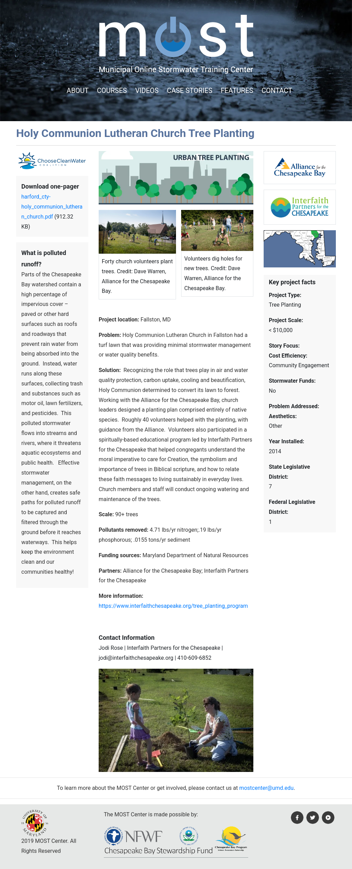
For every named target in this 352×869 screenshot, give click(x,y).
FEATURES (237, 90)
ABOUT (78, 90)
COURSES (112, 90)
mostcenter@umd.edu (266, 788)
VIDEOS (146, 90)
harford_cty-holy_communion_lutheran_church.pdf (51, 206)
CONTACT (277, 90)
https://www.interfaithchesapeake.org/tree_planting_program (173, 606)
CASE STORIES (189, 90)
